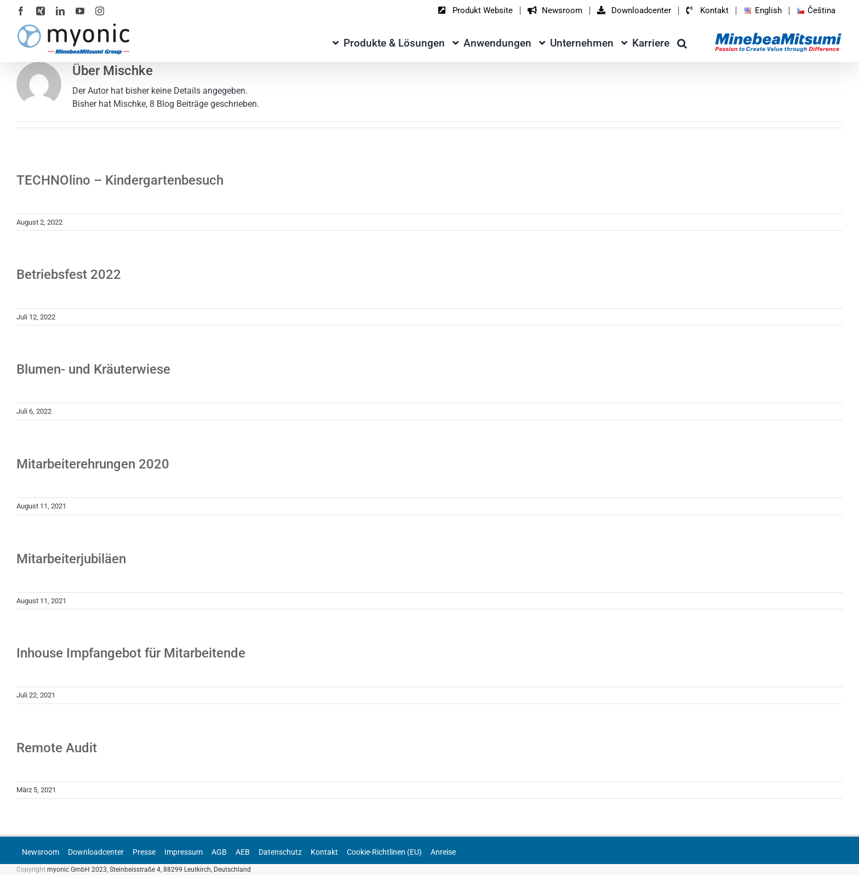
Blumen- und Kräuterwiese (93, 369)
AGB (219, 852)
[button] (682, 41)
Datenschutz (280, 852)
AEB (243, 852)
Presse (144, 852)
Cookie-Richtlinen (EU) (384, 852)
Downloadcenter (96, 852)
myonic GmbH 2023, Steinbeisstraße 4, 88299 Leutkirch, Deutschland (149, 869)
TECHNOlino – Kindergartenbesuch (120, 180)
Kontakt (324, 852)
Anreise (443, 852)
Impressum (183, 852)
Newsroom (40, 852)
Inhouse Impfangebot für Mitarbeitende (130, 653)
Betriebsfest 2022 (68, 274)
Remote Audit (56, 748)
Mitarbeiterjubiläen (71, 559)
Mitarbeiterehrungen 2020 (92, 464)
